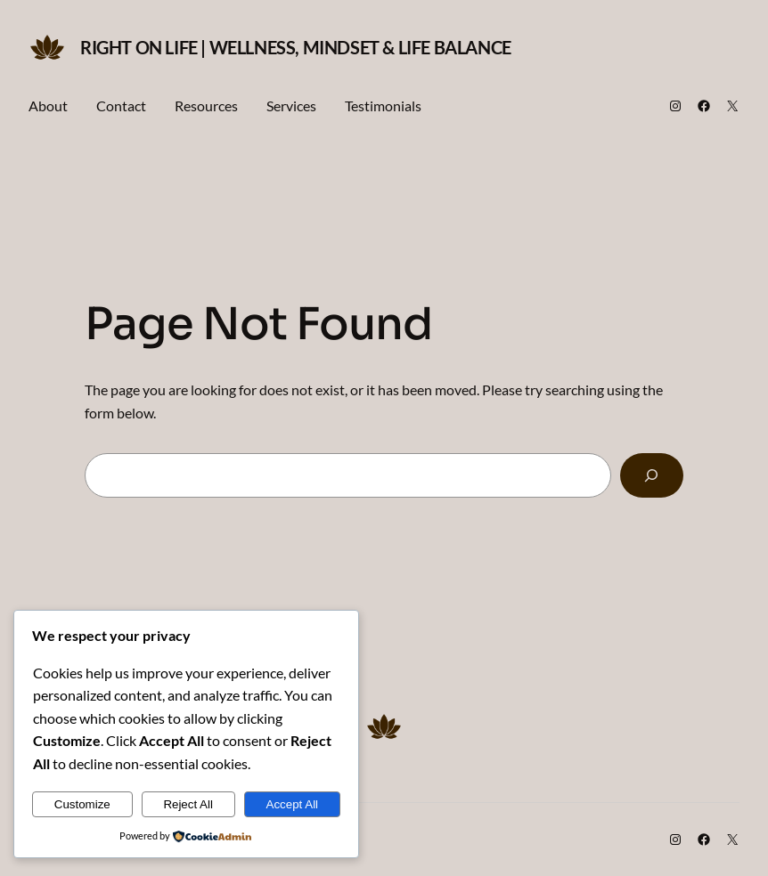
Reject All (188, 804)
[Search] (651, 475)
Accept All (292, 804)
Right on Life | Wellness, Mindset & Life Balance (295, 47)
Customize (82, 804)
